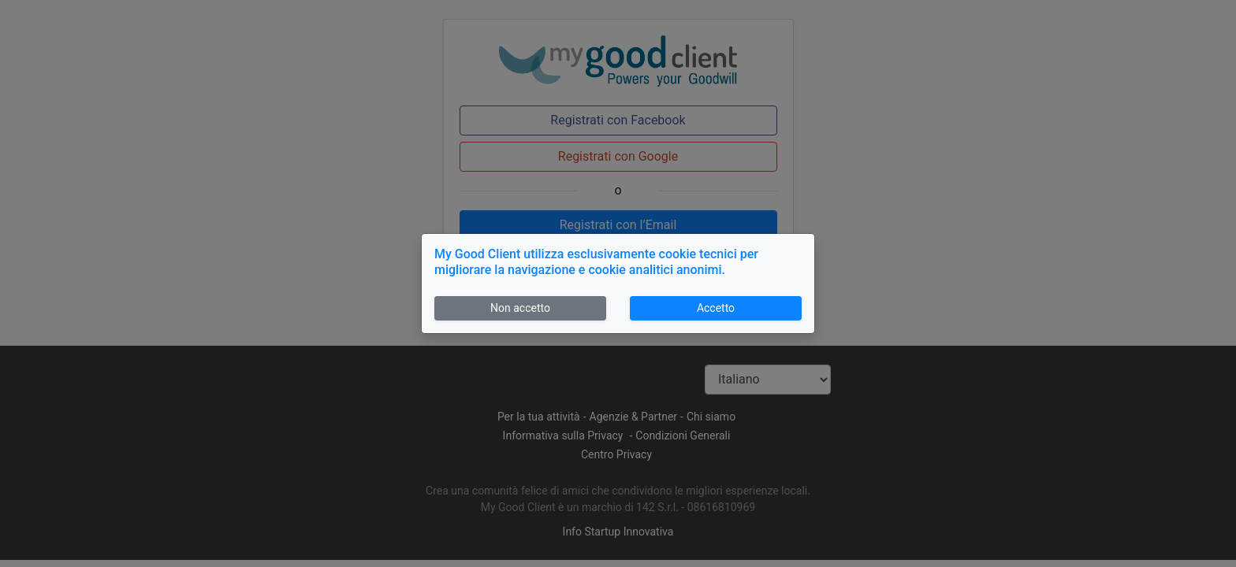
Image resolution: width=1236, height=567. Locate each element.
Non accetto (520, 308)
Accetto (716, 308)
